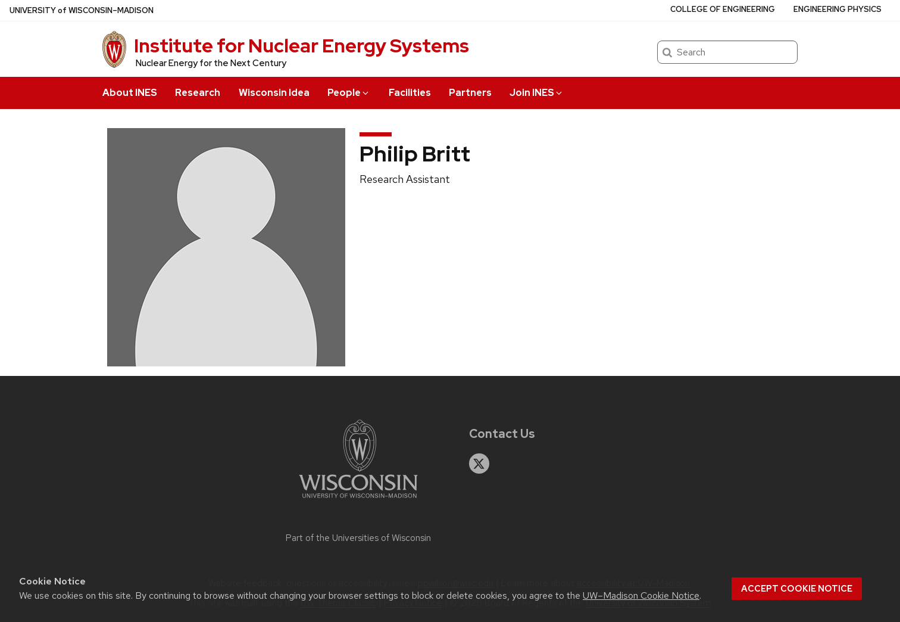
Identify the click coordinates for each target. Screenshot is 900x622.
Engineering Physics (837, 9)
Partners (470, 92)
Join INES (537, 92)
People (348, 92)
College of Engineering (722, 9)
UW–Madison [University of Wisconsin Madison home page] (82, 10)
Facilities (410, 92)
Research (197, 92)
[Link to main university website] (358, 500)
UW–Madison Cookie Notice (641, 595)
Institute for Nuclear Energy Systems (301, 45)
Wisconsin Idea (274, 92)
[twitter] (479, 463)
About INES (129, 92)
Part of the (358, 538)
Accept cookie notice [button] (796, 589)
